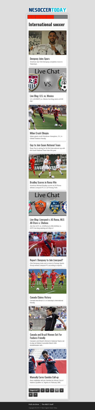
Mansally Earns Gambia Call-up (44, 377)
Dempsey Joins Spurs (40, 59)
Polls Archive (34, 404)
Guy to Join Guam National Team (45, 145)
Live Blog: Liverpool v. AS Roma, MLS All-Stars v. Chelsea (47, 221)
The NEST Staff (47, 404)
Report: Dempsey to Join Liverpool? (46, 260)
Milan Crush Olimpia (39, 133)
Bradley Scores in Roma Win (43, 182)
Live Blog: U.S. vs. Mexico (42, 96)
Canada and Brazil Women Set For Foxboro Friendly (46, 336)
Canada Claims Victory (40, 297)
